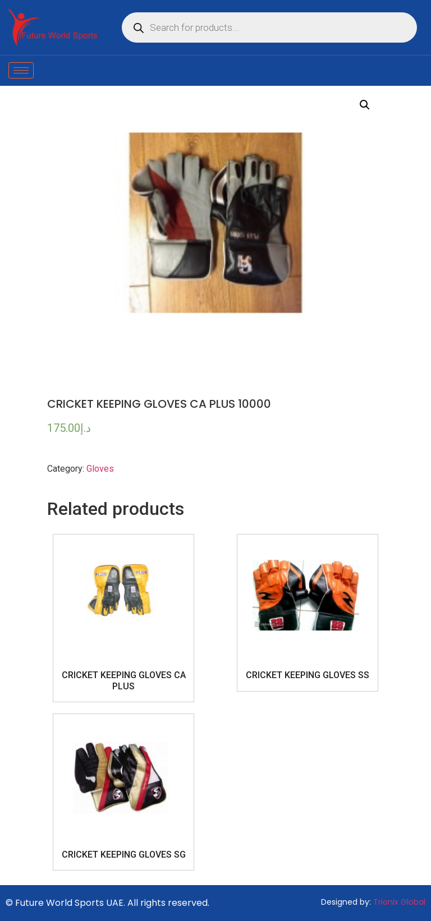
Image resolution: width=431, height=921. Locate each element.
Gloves (100, 468)
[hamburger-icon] (21, 70)
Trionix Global (399, 902)
